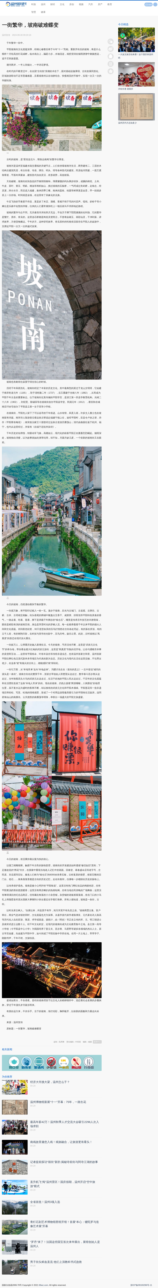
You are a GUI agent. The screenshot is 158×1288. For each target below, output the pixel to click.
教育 (109, 4)
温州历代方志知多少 (127, 123)
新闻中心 (97, 1042)
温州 (43, 4)
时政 (33, 4)
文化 (62, 4)
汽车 (90, 4)
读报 (148, 5)
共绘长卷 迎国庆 (125, 89)
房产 (100, 4)
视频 (81, 4)
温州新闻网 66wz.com (24, 1035)
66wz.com (43, 1285)
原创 (71, 4)
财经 (52, 4)
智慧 (33, 12)
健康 (43, 12)
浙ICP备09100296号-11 (141, 1285)
